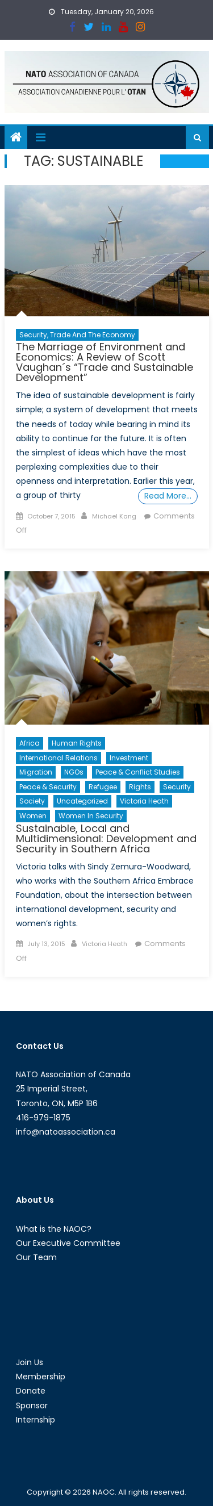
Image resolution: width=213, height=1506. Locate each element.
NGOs (73, 772)
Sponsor (32, 1405)
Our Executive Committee (68, 1243)
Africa (29, 743)
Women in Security (91, 816)
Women (33, 816)
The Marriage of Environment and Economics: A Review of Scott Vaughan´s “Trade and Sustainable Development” (104, 362)
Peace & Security (48, 787)
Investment (129, 758)
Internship (35, 1419)
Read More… (167, 495)
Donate (30, 1390)
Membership (40, 1376)
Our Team (36, 1257)
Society (32, 801)
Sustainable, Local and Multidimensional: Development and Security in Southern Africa (106, 838)
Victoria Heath (144, 801)
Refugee (103, 787)
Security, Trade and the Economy (77, 335)
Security (177, 787)
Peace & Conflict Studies (137, 772)
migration (35, 772)
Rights (140, 787)
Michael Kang (114, 516)
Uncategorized (82, 801)
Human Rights (77, 743)
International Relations (58, 758)
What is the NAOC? (53, 1229)
